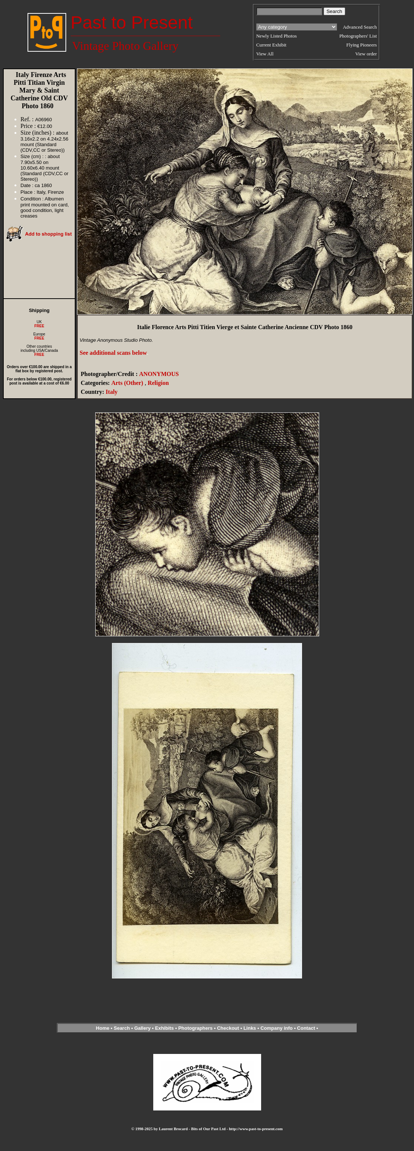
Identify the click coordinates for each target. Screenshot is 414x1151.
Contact (306, 1028)
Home (102, 1028)
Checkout (228, 1028)
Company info (277, 1028)
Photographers (195, 1028)
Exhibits (164, 1028)
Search (122, 1028)
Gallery (142, 1028)
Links (249, 1028)
